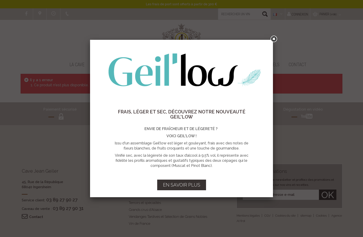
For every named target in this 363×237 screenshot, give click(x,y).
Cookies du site (285, 215)
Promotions (153, 64)
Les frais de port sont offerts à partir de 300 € (181, 4)
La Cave (76, 64)
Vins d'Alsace (139, 196)
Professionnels (262, 64)
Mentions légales (248, 215)
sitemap (306, 215)
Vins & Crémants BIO (145, 189)
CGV (267, 215)
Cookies (321, 215)
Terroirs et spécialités (145, 203)
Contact (298, 64)
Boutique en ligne (113, 64)
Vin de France (139, 223)
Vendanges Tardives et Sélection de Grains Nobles (168, 217)
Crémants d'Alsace (143, 182)
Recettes (185, 64)
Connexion (297, 14)
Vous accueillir (220, 64)
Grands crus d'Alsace (145, 210)
